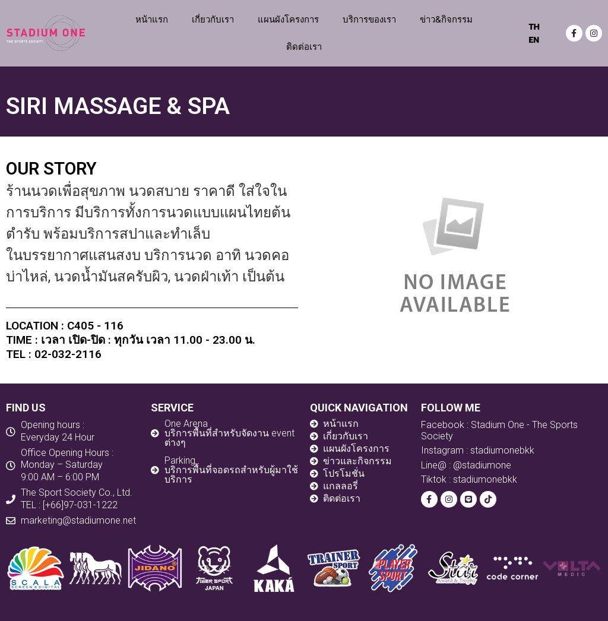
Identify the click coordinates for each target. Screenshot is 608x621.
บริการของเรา (369, 19)
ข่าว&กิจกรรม (446, 19)
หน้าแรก (151, 19)
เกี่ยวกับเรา (213, 19)
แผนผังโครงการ (288, 19)
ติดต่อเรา (304, 47)
